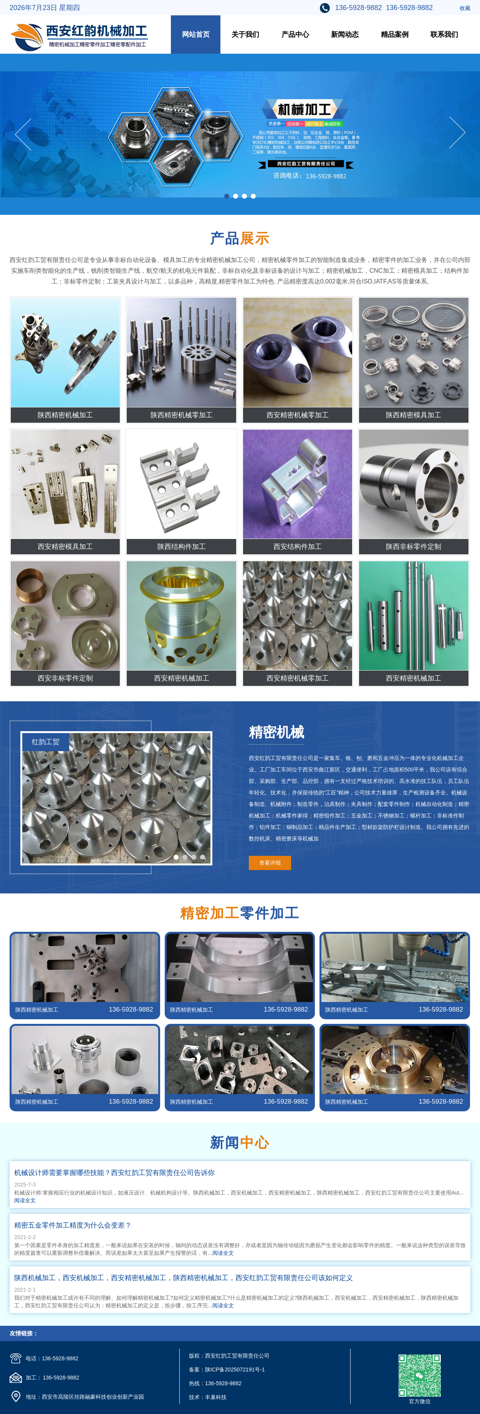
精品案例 (395, 34)
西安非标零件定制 (65, 678)
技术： (197, 1397)
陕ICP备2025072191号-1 (235, 1369)
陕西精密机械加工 (65, 415)
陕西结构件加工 (181, 546)
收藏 (465, 8)
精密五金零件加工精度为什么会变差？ (73, 1225)
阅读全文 (25, 1200)
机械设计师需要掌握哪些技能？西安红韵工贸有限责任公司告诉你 (114, 1173)
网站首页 (196, 34)
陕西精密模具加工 (413, 415)
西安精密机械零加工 (297, 415)
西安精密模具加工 (65, 546)
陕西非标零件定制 (413, 546)
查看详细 (270, 863)
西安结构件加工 (297, 546)
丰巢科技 (216, 1397)
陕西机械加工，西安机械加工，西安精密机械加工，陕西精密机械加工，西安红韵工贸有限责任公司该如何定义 (183, 1278)
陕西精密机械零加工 (182, 415)
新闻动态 (345, 34)
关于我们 (245, 34)
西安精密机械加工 (181, 678)
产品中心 (295, 34)
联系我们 (444, 34)
